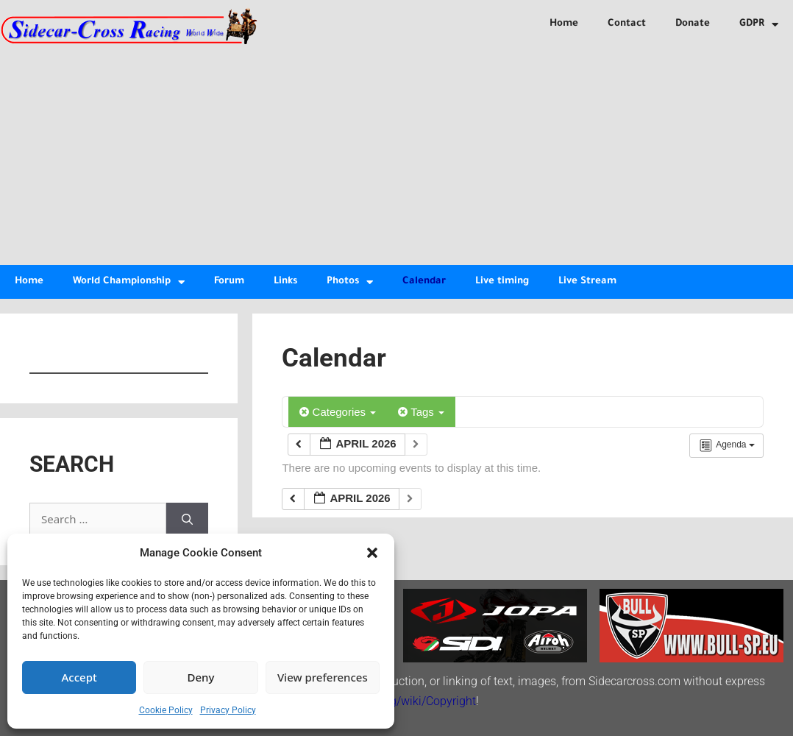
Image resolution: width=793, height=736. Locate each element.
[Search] (187, 519)
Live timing (502, 281)
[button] (372, 552)
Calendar (424, 281)
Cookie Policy (166, 710)
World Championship (129, 282)
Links (285, 281)
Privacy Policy (228, 710)
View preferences (322, 677)
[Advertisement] (396, 155)
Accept (79, 677)
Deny (201, 677)
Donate (692, 23)
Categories (337, 412)
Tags (421, 412)
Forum (229, 281)
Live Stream (587, 281)
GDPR (758, 25)
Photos (350, 282)
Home (564, 23)
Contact (627, 23)
